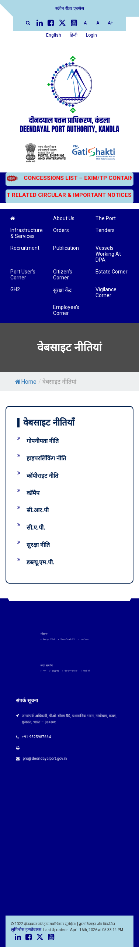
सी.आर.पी (38, 510)
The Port (105, 218)
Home (26, 381)
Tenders (105, 230)
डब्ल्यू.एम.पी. (40, 562)
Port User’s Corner (22, 275)
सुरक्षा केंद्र (62, 290)
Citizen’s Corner (62, 275)
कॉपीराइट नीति (42, 476)
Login (91, 35)
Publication (66, 248)
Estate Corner (111, 272)
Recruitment (24, 248)
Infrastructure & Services (26, 233)
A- (86, 23)
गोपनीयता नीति (43, 441)
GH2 (15, 289)
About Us (63, 218)
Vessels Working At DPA (108, 254)
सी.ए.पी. (36, 527)
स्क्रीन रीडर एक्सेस (69, 8)
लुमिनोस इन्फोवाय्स (26, 929)
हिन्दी (73, 35)
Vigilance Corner (106, 292)
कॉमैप (33, 493)
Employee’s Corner (66, 310)
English (53, 35)
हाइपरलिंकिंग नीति (46, 458)
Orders (61, 230)
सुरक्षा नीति (38, 545)
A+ (110, 23)
